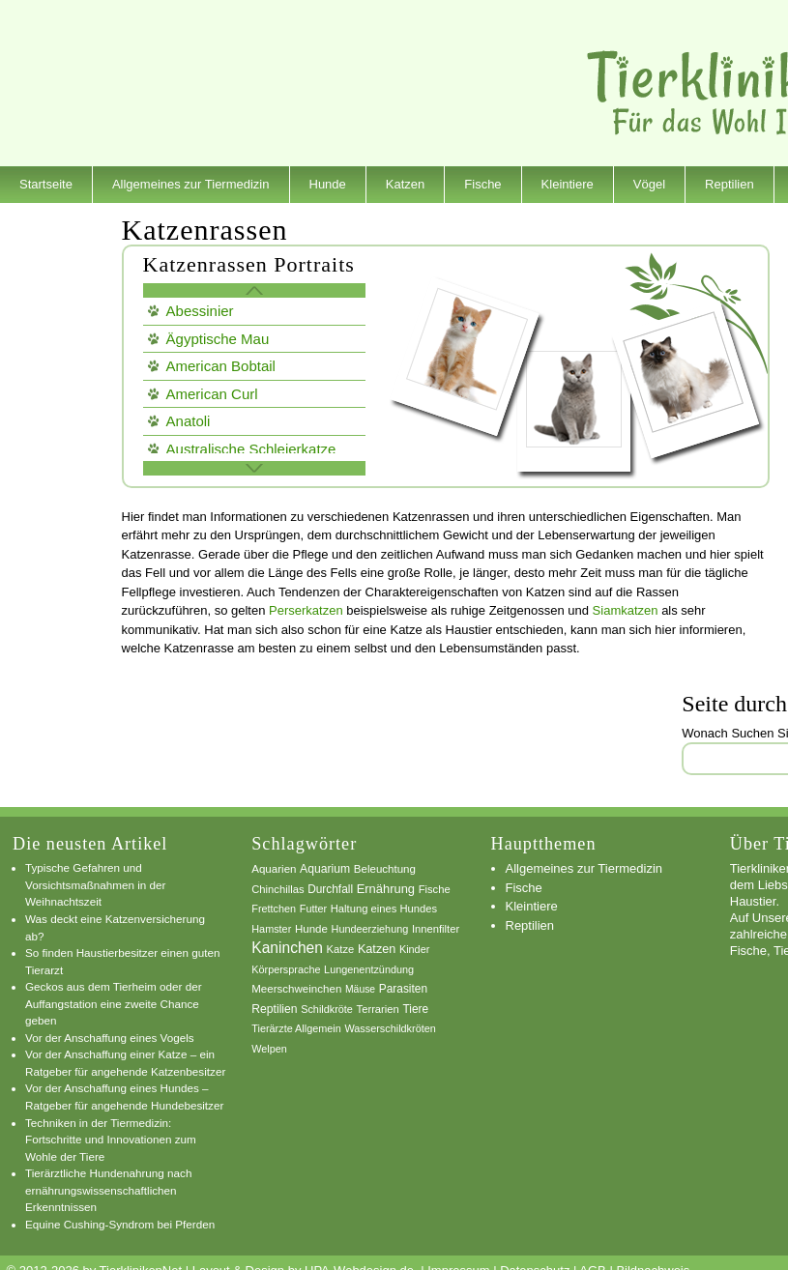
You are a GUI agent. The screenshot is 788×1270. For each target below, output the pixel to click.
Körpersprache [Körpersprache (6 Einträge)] (285, 969)
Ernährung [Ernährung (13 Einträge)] (386, 888)
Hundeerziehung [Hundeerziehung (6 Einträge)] (370, 929)
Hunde (327, 184)
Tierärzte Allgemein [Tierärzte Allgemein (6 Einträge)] (296, 1028)
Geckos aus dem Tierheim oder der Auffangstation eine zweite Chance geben (113, 1003)
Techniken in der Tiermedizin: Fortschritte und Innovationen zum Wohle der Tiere (110, 1139)
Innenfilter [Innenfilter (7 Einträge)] (435, 929)
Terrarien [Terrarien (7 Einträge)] (378, 1009)
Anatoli (188, 421)
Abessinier (200, 311)
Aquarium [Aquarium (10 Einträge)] (325, 869)
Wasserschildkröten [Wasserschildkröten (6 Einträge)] (389, 1028)
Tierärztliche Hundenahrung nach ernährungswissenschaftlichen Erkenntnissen (108, 1190)
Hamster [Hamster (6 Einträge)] (271, 929)
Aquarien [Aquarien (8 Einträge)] (273, 869)
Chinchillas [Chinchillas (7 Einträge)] (277, 889)
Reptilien (729, 184)
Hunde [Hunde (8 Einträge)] (311, 929)
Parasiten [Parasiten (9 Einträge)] (403, 989)
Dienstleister (54, 221)
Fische (482, 184)
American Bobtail (221, 366)
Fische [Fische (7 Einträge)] (435, 889)
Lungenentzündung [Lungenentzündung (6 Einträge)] (369, 969)
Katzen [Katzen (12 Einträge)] (376, 949)
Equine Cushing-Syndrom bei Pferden (120, 1224)
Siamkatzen (625, 610)
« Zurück (254, 290)
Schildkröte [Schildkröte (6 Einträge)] (327, 1009)
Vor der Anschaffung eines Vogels (109, 1037)
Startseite (46, 184)
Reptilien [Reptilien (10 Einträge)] (274, 1009)
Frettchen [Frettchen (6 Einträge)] (273, 908)
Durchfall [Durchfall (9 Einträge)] (330, 889)
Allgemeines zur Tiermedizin (191, 184)
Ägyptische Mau (218, 339)
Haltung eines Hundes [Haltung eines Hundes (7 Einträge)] (384, 908)
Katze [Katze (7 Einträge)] (341, 949)
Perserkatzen (306, 610)
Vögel (649, 184)
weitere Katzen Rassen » (254, 468)
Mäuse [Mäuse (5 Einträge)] (360, 989)
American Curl (212, 394)
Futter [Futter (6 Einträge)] (313, 908)
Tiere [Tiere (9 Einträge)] (415, 1009)
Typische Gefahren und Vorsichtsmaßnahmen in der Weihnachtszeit (95, 884)
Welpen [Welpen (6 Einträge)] (269, 1048)
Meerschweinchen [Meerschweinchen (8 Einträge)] (296, 989)
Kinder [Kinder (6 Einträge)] (414, 949)
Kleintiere (567, 184)
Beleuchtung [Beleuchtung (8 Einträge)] (385, 869)
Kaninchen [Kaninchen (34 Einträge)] (287, 947)
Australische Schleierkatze (251, 449)
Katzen (405, 184)
